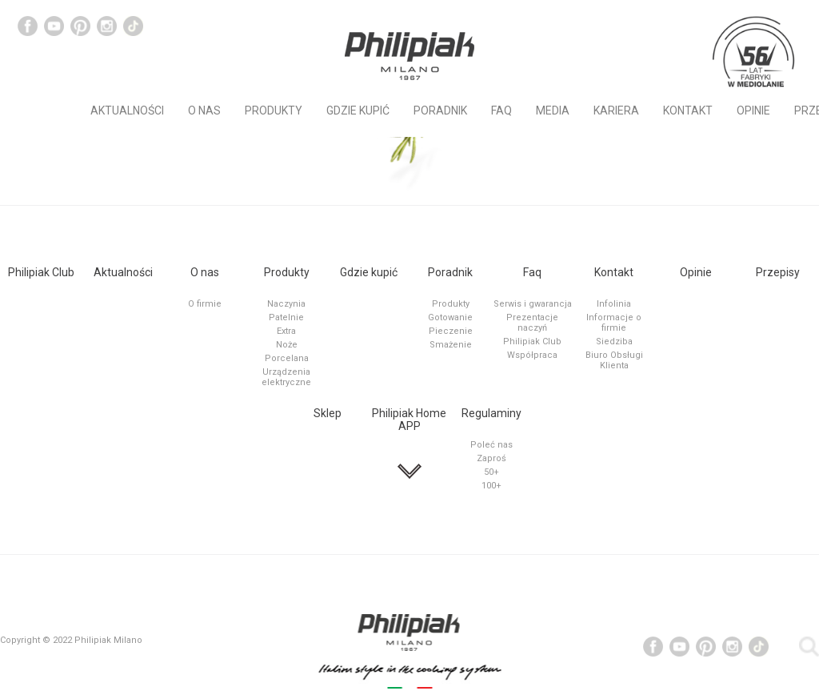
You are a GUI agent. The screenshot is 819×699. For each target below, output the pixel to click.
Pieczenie (451, 331)
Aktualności (127, 110)
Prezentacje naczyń (532, 322)
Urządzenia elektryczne (286, 377)
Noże (287, 344)
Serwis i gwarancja (532, 304)
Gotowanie (450, 317)
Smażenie (450, 344)
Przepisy (778, 272)
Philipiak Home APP (409, 419)
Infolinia (614, 304)
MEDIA (552, 110)
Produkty (273, 110)
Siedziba (614, 341)
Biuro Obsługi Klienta (614, 360)
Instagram (107, 26)
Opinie (753, 110)
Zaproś (491, 458)
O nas (204, 110)
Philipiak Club (41, 272)
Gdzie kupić (358, 110)
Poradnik (440, 110)
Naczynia (286, 304)
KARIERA (616, 110)
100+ (491, 485)
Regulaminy (491, 413)
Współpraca (532, 355)
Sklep (328, 413)
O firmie (205, 304)
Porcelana (287, 358)
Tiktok (133, 26)
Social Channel (28, 26)
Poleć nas (491, 445)
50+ (491, 472)
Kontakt (688, 110)
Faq (501, 110)
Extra (286, 331)
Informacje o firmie (613, 322)
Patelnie (286, 317)
